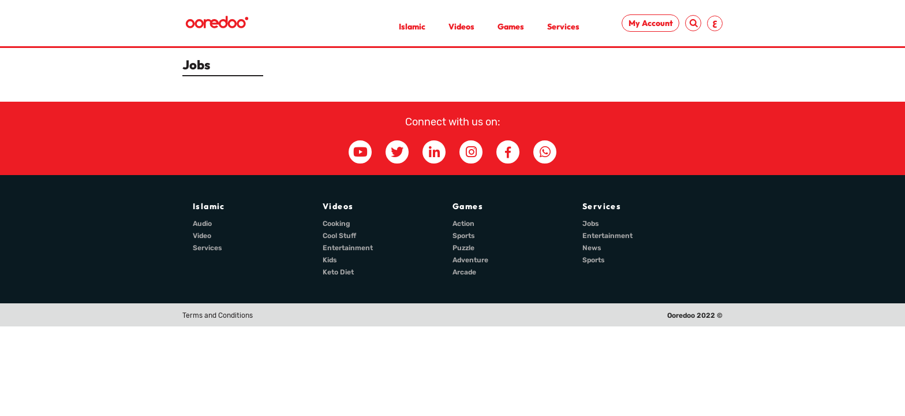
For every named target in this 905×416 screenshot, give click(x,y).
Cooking (336, 224)
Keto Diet (338, 272)
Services (563, 26)
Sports (463, 236)
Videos (461, 26)
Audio (202, 224)
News (591, 248)
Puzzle (463, 248)
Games (511, 26)
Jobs (590, 224)
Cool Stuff (339, 236)
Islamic (412, 26)
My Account (651, 23)
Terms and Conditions (217, 315)
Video (202, 236)
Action (463, 224)
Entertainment (348, 248)
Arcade (464, 272)
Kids (330, 260)
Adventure (470, 260)
